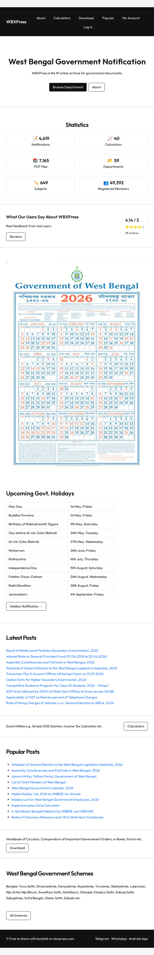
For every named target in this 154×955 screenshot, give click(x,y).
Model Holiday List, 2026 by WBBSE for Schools (46, 794)
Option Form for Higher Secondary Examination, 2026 (46, 679)
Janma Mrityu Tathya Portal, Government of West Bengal (54, 776)
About (96, 87)
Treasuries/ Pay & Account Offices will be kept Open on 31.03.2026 (54, 674)
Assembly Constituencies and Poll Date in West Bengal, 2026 (50, 662)
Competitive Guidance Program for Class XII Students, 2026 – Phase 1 (57, 685)
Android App (138, 938)
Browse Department (68, 87)
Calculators (135, 726)
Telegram (102, 938)
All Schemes (18, 915)
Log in (87, 27)
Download (17, 848)
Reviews (16, 236)
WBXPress (16, 21)
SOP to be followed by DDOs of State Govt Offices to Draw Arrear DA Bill (60, 691)
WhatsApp (119, 938)
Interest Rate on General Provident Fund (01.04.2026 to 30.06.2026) (56, 656)
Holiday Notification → (26, 606)
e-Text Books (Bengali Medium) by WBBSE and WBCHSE (53, 811)
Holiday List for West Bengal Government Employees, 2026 (55, 799)
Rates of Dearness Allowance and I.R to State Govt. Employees (57, 817)
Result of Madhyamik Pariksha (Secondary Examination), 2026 (52, 650)
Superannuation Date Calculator (36, 805)
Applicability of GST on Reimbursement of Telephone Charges (51, 697)
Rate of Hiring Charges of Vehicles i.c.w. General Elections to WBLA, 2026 (60, 703)
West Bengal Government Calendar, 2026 (42, 788)
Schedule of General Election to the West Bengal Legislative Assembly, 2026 (61, 668)
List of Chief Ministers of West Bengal (39, 782)
